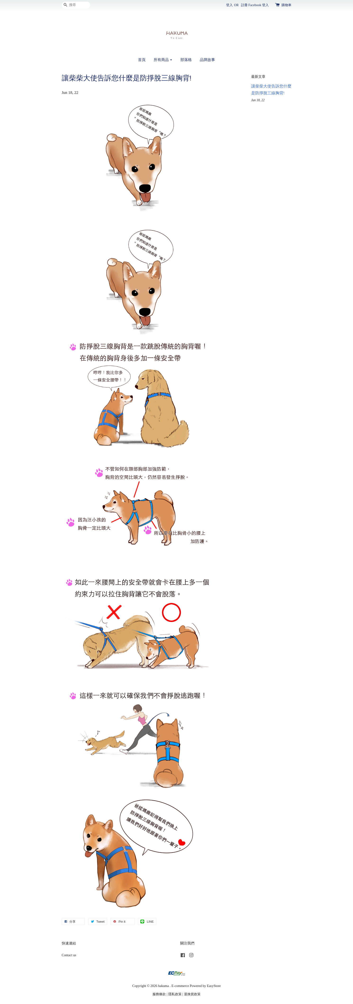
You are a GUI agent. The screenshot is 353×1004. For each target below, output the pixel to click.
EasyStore (214, 986)
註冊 (244, 5)
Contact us (69, 955)
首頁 (142, 60)
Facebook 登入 (258, 5)
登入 (229, 5)
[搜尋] (76, 5)
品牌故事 (207, 60)
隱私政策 (175, 994)
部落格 (186, 60)
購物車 (286, 5)
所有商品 (163, 60)
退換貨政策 (192, 994)
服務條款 (159, 994)
